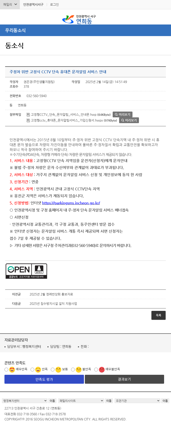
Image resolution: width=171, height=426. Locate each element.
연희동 (86, 19)
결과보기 (124, 379)
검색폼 (6, 17)
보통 (65, 369)
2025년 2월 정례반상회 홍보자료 (51, 294)
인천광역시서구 (33, 4)
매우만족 (21, 369)
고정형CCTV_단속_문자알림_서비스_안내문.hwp (61, 114)
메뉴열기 (85, 30)
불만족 (86, 369)
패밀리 (7, 4)
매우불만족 (113, 369)
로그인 (54, 4)
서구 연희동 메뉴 (164, 17)
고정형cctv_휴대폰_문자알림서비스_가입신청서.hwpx (64, 120)
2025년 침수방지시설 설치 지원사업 (53, 303)
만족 (45, 369)
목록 (158, 315)
